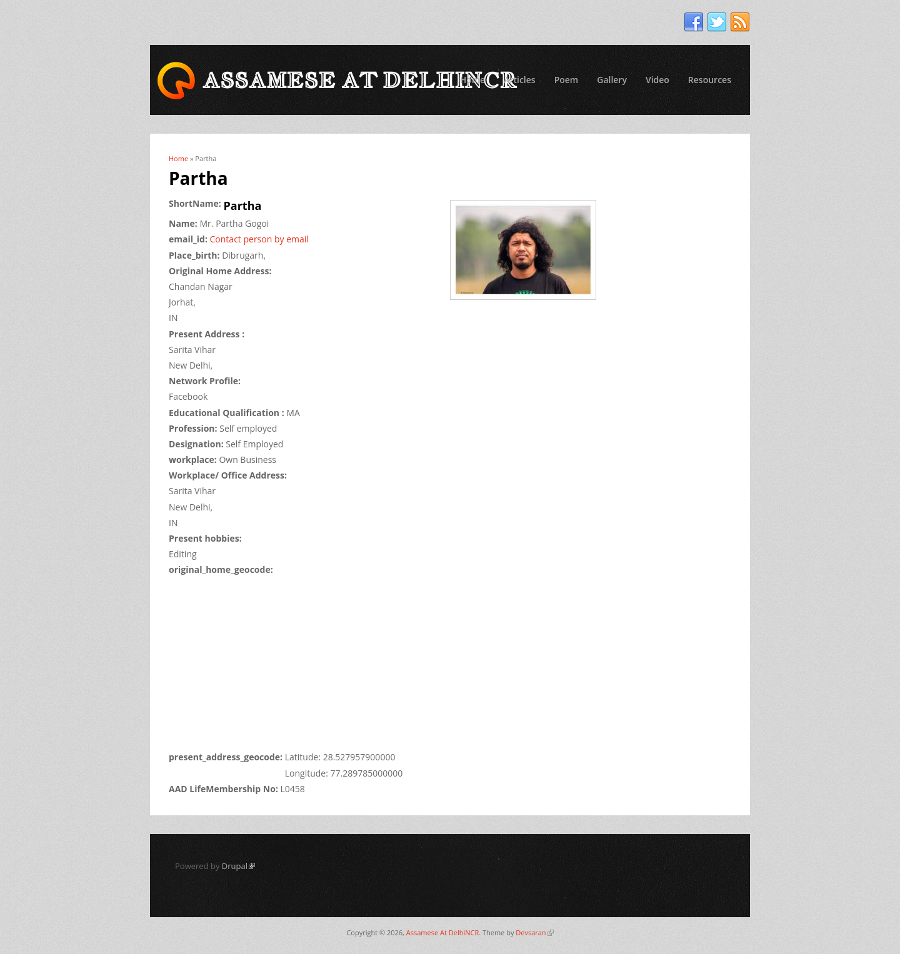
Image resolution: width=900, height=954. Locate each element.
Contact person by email (259, 239)
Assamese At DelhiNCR (442, 932)
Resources (709, 80)
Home (473, 80)
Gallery (612, 80)
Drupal (238, 866)
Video (657, 80)
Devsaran (534, 932)
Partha (243, 205)
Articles (519, 80)
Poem (566, 80)
